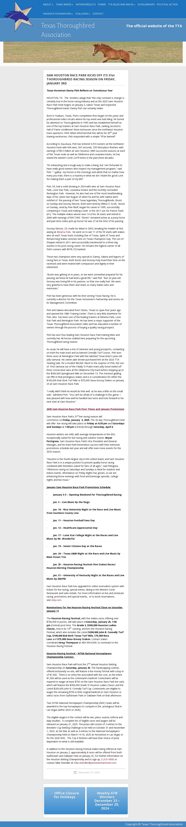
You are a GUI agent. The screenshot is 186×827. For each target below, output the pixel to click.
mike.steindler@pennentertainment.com (95, 762)
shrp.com (56, 600)
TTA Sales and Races (120, 4)
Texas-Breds (63, 4)
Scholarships (146, 4)
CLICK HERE (107, 759)
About (47, 4)
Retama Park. (64, 232)
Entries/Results (86, 4)
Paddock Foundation (57, 13)
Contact (98, 13)
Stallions (81, 13)
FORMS (102, 4)
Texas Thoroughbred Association (68, 30)
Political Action (167, 4)
